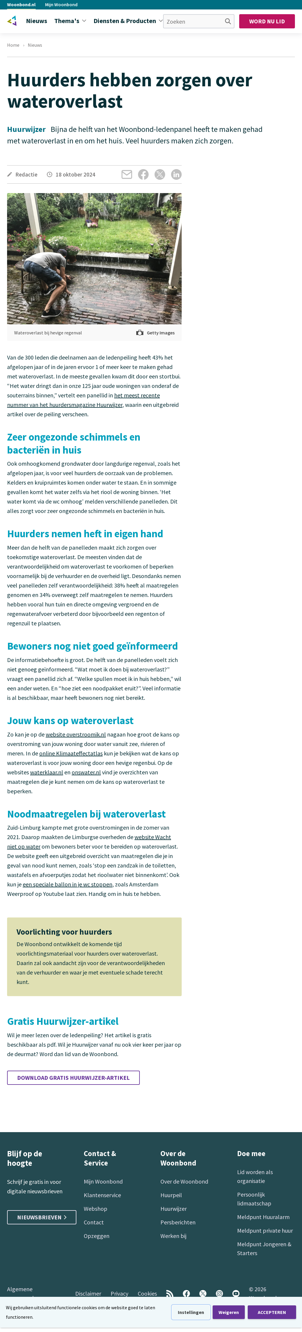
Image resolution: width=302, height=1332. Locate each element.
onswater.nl (86, 772)
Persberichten (178, 1222)
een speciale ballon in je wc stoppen (67, 884)
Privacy (119, 1293)
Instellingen (191, 1312)
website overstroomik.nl (76, 734)
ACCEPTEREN (272, 1312)
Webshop (95, 1208)
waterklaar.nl (46, 772)
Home (13, 45)
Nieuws (35, 45)
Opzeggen (96, 1235)
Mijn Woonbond (61, 4)
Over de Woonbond (184, 1181)
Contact (94, 1222)
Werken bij (173, 1235)
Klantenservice (102, 1195)
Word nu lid (267, 21)
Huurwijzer (173, 1208)
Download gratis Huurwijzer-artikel (73, 1077)
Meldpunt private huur (265, 1230)
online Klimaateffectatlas (71, 753)
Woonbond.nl (21, 4)
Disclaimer (88, 1293)
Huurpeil (171, 1195)
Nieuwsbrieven (41, 1217)
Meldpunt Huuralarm (263, 1217)
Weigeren (229, 1312)
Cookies (147, 1293)
